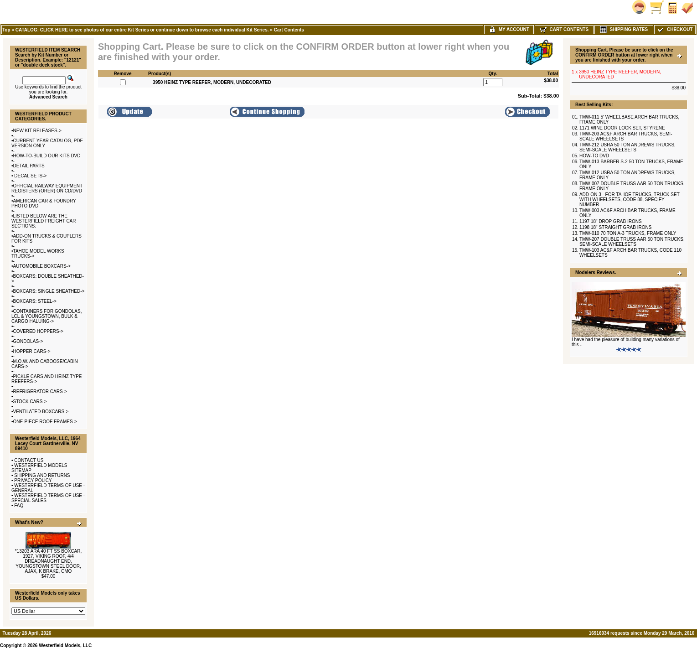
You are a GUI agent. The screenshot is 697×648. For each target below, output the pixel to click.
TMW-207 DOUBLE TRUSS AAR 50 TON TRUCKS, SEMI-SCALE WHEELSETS (632, 242)
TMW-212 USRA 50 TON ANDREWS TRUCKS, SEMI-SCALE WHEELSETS (627, 147)
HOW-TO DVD (594, 155)
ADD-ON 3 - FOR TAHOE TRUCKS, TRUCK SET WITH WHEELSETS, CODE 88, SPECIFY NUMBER (629, 199)
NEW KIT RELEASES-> (37, 130)
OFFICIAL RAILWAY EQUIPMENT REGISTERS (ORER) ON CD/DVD (47, 188)
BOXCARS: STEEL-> (35, 301)
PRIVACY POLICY (33, 480)
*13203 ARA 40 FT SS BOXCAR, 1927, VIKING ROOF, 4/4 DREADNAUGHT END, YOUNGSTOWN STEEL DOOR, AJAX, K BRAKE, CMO (48, 561)
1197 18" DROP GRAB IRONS (610, 221)
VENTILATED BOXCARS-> (41, 411)
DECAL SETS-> (30, 175)
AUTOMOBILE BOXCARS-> (42, 266)
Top (6, 29)
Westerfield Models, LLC (65, 645)
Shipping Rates (624, 29)
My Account (509, 29)
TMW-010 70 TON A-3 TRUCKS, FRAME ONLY (627, 233)
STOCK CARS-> (30, 401)
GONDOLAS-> (28, 341)
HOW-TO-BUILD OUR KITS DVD (47, 155)
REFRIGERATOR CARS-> (40, 391)
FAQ (18, 505)
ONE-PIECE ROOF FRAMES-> (45, 421)
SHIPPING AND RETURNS (42, 475)
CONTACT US (28, 460)
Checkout (674, 29)
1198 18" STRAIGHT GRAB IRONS (615, 227)
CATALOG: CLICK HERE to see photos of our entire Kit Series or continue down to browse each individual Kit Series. (142, 29)
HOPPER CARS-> (32, 351)
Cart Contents (289, 29)
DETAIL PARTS (29, 165)
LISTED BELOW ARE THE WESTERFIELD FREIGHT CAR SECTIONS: (43, 220)
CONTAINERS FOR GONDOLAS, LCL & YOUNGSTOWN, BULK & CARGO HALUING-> (46, 316)
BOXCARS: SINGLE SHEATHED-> (49, 291)
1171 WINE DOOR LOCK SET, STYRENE (622, 127)
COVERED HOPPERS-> (38, 331)
